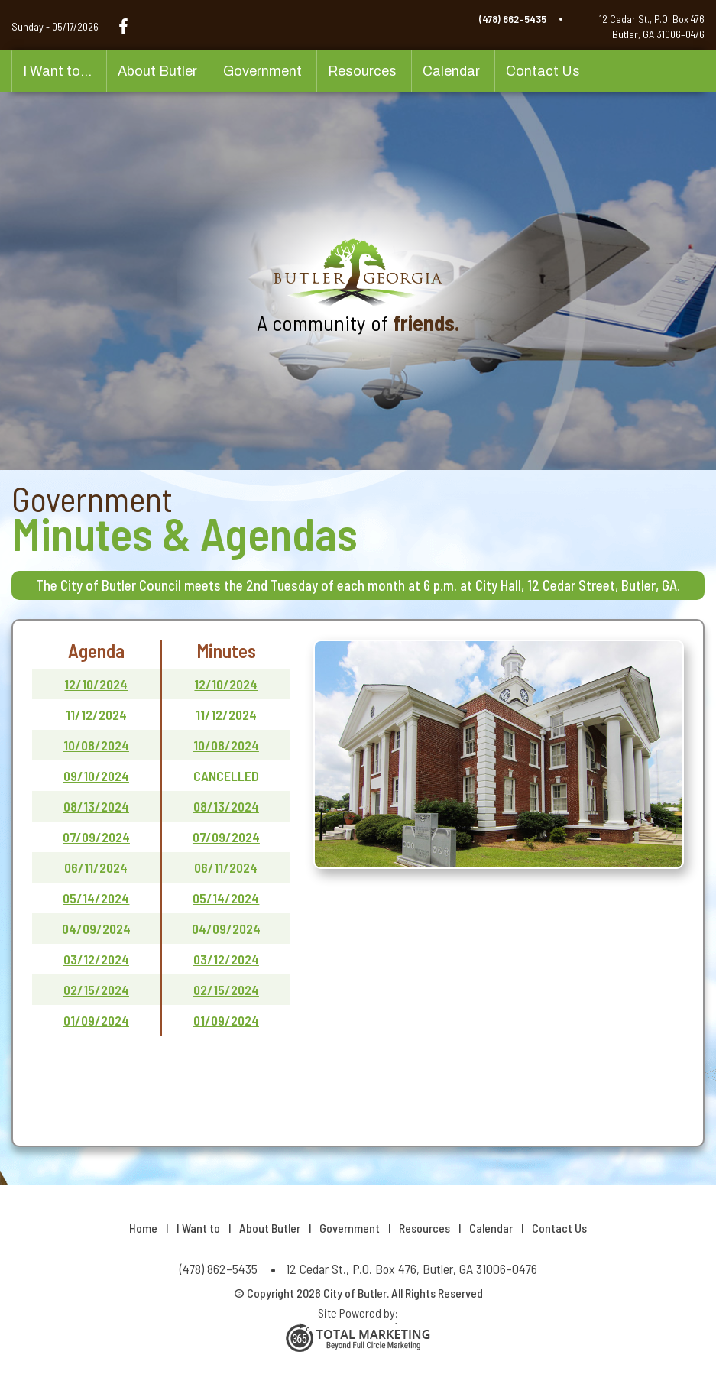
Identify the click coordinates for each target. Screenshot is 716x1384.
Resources (362, 71)
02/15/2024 (96, 989)
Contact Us (543, 71)
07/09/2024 (96, 836)
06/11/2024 (96, 867)
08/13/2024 (96, 806)
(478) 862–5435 (512, 18)
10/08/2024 (96, 745)
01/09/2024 (96, 1020)
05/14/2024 (96, 898)
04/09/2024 (96, 928)
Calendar (451, 71)
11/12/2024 (96, 714)
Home (143, 1227)
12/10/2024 (96, 684)
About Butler (157, 71)
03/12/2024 (96, 959)
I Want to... (57, 71)
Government (262, 71)
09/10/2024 (96, 775)
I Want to (198, 1227)
